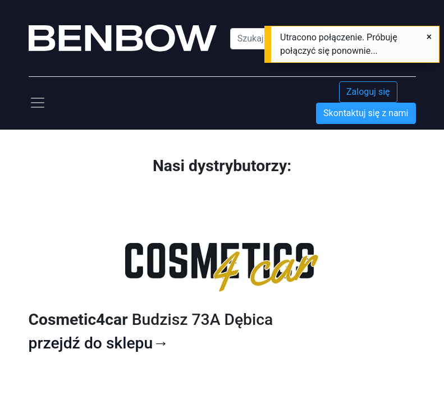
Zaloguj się (368, 91)
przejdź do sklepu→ (99, 343)
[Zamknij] (429, 37)
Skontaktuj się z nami (365, 113)
